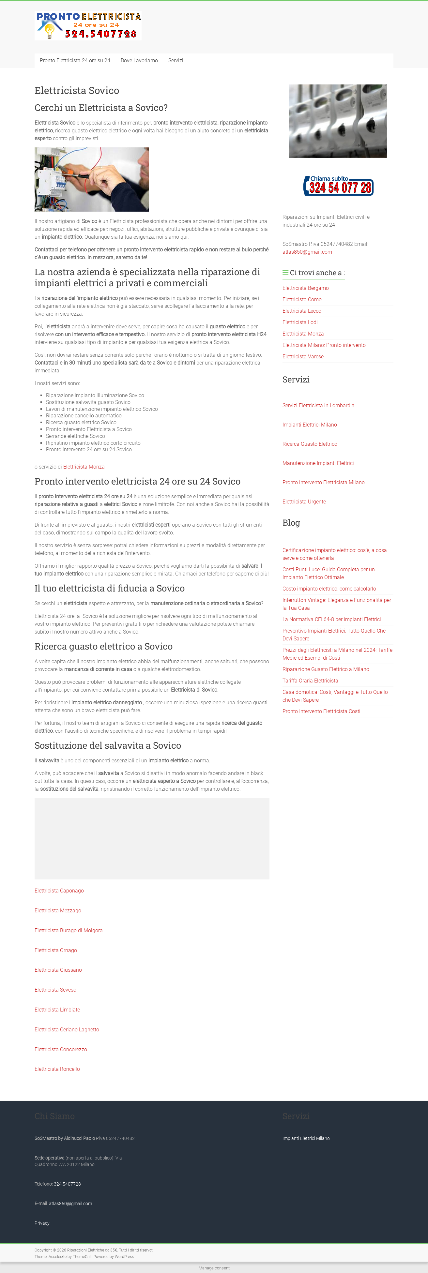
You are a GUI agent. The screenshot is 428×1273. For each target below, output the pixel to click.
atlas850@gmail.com (307, 252)
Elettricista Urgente (304, 502)
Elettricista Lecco (302, 311)
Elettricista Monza (84, 467)
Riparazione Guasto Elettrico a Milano (326, 669)
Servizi (175, 60)
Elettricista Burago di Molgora (69, 930)
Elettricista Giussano (58, 970)
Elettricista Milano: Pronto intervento (324, 345)
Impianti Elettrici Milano (310, 425)
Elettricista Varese (303, 356)
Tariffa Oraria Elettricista (310, 681)
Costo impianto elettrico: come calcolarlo (329, 589)
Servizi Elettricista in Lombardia (319, 405)
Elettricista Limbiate (57, 1010)
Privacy (42, 1223)
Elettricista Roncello (57, 1069)
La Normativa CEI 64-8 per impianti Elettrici (332, 619)
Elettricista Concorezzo (61, 1049)
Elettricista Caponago (59, 891)
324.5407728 (67, 1184)
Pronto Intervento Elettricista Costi (321, 711)
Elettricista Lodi (300, 322)
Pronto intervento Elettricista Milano (324, 482)
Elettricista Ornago (56, 950)
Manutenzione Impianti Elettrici (318, 463)
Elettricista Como (302, 299)
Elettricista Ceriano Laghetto (67, 1029)
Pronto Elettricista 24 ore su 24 (75, 60)
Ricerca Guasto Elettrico (310, 444)
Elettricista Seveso (55, 990)
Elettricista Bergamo (306, 288)
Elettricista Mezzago (58, 910)
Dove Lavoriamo (139, 60)
